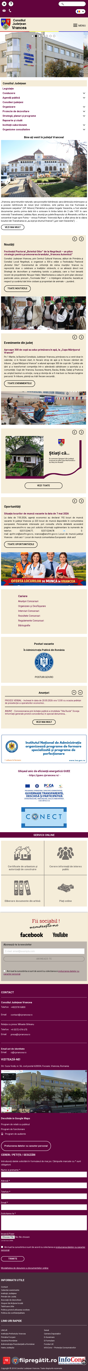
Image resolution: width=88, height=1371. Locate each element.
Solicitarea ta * (8, 1213)
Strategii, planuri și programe (19, 115)
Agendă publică (11, 97)
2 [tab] (36, 36)
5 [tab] (47, 36)
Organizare (9, 106)
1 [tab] (32, 36)
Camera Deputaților (52, 1334)
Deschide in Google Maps (15, 1118)
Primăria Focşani (8, 1337)
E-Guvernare (49, 1337)
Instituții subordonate (15, 125)
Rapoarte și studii (12, 120)
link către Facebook (31, 935)
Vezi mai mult (13, 227)
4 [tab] (43, 36)
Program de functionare (13, 1129)
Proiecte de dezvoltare (16, 111)
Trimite (12, 1258)
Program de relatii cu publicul (15, 1124)
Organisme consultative (16, 129)
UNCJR (4, 1330)
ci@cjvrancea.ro (18, 1052)
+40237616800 (18, 1007)
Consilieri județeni (13, 102)
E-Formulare (49, 1341)
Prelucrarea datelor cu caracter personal (26, 1146)
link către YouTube (60, 935)
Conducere (9, 93)
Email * (4, 1202)
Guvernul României (9, 1341)
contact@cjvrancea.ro (22, 1015)
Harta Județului (7, 1347)
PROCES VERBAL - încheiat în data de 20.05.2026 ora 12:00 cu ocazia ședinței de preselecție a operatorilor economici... (43, 701)
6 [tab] (50, 36)
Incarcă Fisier (7, 1233)
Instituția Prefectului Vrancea (13, 1334)
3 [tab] (40, 36)
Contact (4, 1287)
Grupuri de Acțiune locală (12, 1303)
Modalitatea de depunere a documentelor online (24, 1268)
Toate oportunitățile (20, 544)
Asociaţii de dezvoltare (11, 1300)
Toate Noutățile (17, 288)
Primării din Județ (8, 1296)
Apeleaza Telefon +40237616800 (10, 11)
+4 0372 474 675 (19, 1029)
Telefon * (5, 1191)
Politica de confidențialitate (13, 1313)
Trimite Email (5, 11)
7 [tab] (54, 36)
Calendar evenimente (10, 1290)
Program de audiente (15, 1134)
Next (81, 239)
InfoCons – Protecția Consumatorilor (60, 1347)
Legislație (8, 88)
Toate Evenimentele (19, 383)
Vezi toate (43, 485)
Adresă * (5, 1180)
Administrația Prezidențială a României (17, 1344)
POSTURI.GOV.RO (44, 677)
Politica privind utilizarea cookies (15, 1310)
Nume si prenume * (10, 1170)
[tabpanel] (44, 54)
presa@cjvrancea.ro (20, 1034)
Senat (46, 1330)
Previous (75, 239)
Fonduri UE (49, 1344)
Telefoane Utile (7, 1306)
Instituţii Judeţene (8, 1293)
